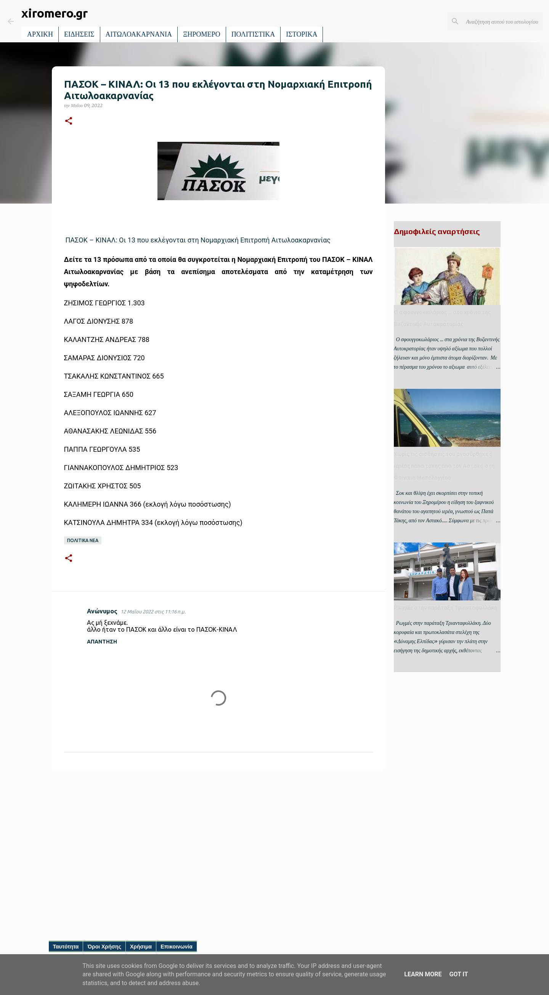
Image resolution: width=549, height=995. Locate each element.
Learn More (422, 974)
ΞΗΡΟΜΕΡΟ (201, 34)
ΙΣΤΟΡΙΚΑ (301, 34)
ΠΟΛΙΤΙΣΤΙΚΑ (253, 34)
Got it (458, 974)
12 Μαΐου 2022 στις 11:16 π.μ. (153, 611)
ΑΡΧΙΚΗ (40, 34)
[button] (68, 121)
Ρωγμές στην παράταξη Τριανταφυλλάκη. (446, 608)
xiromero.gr (54, 13)
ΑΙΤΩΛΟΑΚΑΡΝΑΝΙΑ (139, 34)
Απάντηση (102, 642)
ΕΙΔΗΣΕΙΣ (79, 34)
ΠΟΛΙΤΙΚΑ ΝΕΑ (82, 540)
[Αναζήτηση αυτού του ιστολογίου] (503, 21)
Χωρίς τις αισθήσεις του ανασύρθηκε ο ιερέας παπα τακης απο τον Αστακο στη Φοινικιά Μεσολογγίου (444, 466)
